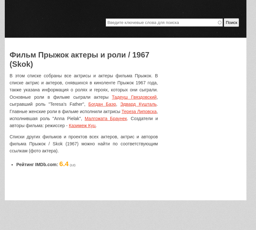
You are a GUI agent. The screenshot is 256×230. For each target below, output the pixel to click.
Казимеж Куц (82, 125)
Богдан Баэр (102, 104)
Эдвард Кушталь (138, 104)
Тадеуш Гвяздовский (134, 97)
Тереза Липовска (139, 111)
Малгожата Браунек (106, 118)
